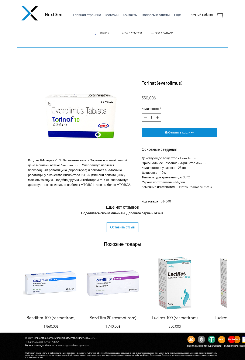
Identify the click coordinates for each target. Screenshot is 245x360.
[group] (122, 292)
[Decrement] (145, 118)
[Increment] (158, 118)
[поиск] (104, 33)
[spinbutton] (151, 118)
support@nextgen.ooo (76, 345)
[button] (220, 15)
